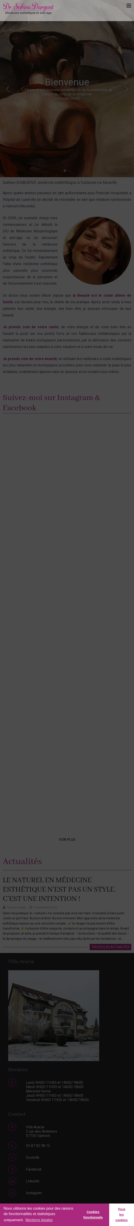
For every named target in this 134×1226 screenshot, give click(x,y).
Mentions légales (39, 1220)
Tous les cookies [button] (122, 1214)
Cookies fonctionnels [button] (93, 1214)
